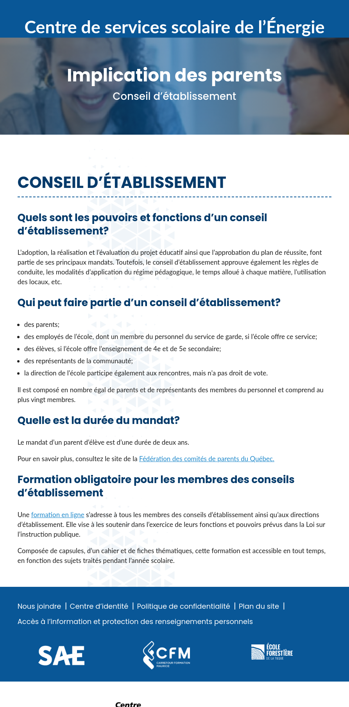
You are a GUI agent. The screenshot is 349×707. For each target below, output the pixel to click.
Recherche (301, 11)
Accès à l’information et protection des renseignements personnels (135, 621)
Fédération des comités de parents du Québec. (206, 458)
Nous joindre (39, 606)
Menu (326, 11)
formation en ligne (57, 514)
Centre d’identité (99, 606)
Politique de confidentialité (183, 606)
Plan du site (259, 606)
